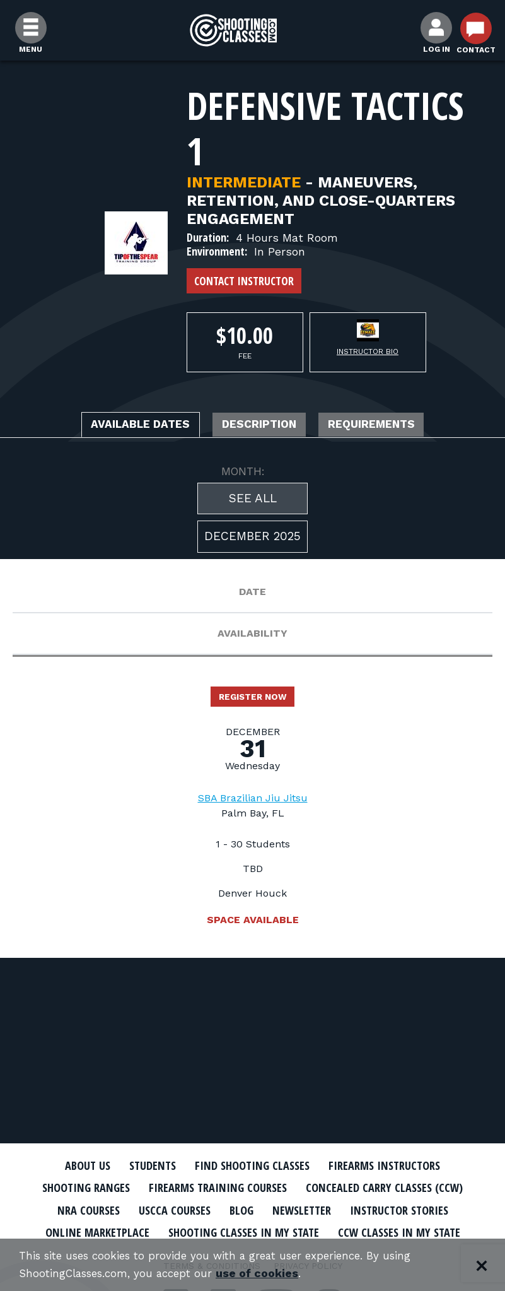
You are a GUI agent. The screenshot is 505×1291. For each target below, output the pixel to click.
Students (142, 1165)
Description (261, 425)
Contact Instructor (244, 280)
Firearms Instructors (398, 1165)
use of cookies (269, 1273)
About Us (70, 1165)
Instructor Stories (412, 1209)
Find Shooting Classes (252, 1165)
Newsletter (303, 1209)
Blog (238, 1209)
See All (253, 500)
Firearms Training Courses (215, 1187)
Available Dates (123, 425)
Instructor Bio (367, 351)
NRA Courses (71, 1209)
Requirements (390, 425)
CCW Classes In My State (413, 1231)
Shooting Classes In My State (242, 1231)
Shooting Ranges (69, 1187)
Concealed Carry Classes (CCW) (398, 1187)
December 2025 (252, 539)
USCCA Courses (165, 1209)
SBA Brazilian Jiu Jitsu (253, 804)
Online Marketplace (80, 1231)
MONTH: (243, 474)
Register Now (252, 701)
